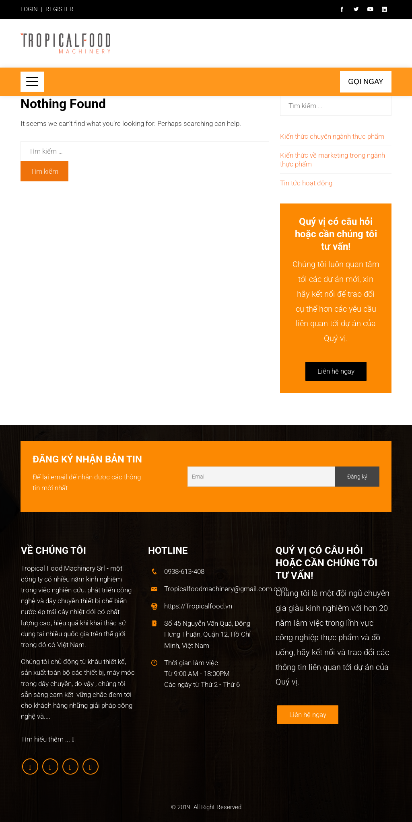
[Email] (261, 476)
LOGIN (29, 9)
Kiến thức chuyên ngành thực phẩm (332, 136)
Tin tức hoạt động (306, 183)
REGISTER (59, 9)
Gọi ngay (365, 82)
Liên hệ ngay (335, 371)
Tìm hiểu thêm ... (47, 739)
